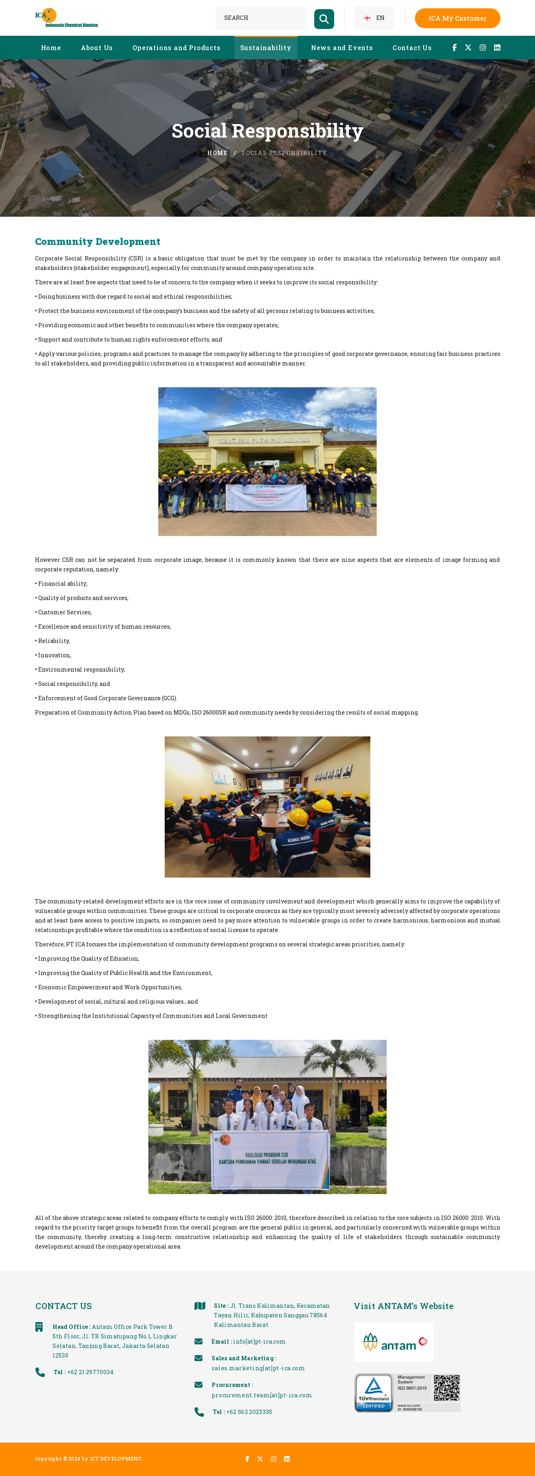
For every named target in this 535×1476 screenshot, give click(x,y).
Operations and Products (176, 47)
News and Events (342, 47)
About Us (97, 47)
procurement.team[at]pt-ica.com (302, 1395)
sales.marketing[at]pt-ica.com (299, 1368)
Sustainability (266, 47)
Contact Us (412, 47)
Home (51, 47)
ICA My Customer (457, 18)
